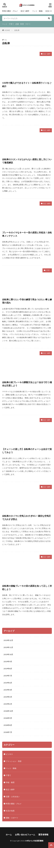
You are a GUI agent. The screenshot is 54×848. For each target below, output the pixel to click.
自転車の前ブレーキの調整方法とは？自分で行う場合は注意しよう (27, 384)
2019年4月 (8, 690)
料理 (22, 24)
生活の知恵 (49, 11)
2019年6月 (8, 683)
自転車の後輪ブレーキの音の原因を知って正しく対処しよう (27, 587)
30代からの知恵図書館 (34, 841)
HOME (7, 30)
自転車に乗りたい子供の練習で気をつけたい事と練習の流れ (27, 301)
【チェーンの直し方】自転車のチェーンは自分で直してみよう (27, 451)
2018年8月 (8, 725)
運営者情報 (43, 834)
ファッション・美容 (13, 761)
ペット (4, 24)
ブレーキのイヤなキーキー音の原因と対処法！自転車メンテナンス (27, 234)
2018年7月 (8, 732)
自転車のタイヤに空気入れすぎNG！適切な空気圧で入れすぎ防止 (26, 517)
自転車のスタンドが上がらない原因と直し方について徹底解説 (27, 161)
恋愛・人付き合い (13, 796)
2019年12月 (8, 640)
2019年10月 (8, 654)
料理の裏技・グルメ (10, 11)
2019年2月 (8, 704)
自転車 (16, 30)
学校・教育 (10, 782)
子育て (11, 24)
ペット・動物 (37, 11)
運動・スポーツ (12, 818)
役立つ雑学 (25, 11)
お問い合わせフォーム (25, 834)
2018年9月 (8, 718)
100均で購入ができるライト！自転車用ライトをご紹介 (26, 84)
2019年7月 (8, 676)
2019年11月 (8, 647)
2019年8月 (8, 668)
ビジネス (9, 754)
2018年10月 (8, 711)
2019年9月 (8, 661)
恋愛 (17, 24)
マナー (27, 24)
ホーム (9, 834)
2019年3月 (8, 697)
